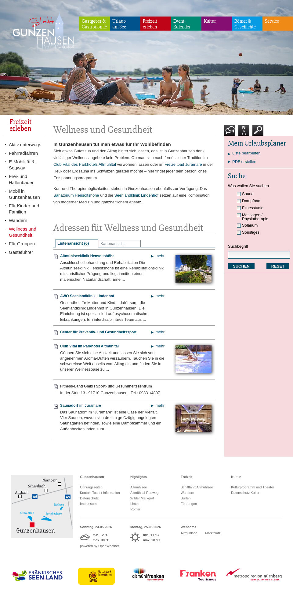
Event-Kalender (181, 24)
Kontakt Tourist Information (100, 493)
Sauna (248, 193)
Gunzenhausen (92, 477)
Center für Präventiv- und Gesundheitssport (98, 332)
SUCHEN (241, 266)
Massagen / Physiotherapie (255, 217)
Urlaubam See (119, 24)
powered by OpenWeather (99, 546)
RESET (277, 266)
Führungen (189, 504)
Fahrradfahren (23, 153)
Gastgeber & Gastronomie (94, 24)
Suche (258, 132)
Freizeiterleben (150, 24)
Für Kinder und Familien (24, 208)
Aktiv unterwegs (25, 144)
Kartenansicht (112, 243)
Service (272, 21)
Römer (135, 509)
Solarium (250, 225)
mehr (160, 256)
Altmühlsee (138, 487)
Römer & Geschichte (245, 24)
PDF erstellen (244, 161)
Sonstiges (250, 232)
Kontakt (231, 132)
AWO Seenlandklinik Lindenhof (87, 296)
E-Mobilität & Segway (22, 164)
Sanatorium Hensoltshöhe (76, 195)
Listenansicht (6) (73, 243)
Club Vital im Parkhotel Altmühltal (89, 346)
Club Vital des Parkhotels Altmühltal (84, 164)
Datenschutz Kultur (245, 493)
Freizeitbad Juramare (183, 164)
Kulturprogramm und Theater (252, 487)
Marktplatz (213, 533)
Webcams (188, 527)
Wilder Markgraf (142, 498)
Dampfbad (251, 200)
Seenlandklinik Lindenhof (136, 195)
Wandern (18, 220)
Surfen (185, 498)
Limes (134, 504)
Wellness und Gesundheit (22, 232)
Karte (243, 132)
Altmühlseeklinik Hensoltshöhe (87, 256)
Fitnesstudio (252, 208)
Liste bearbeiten (246, 153)
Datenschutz (89, 498)
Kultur (210, 21)
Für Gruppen (22, 243)
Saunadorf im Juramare (80, 405)
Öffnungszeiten (91, 487)
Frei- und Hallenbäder (21, 179)
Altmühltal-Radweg (144, 493)
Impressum (88, 504)
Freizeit (187, 477)
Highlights (138, 477)
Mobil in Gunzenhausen (24, 194)
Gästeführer (21, 252)
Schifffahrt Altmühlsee (197, 487)
